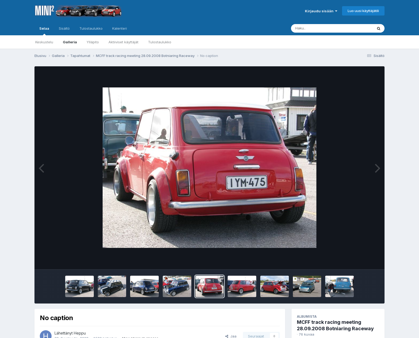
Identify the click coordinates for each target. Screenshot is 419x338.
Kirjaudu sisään (321, 11)
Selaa (44, 30)
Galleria (70, 42)
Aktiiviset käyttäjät (123, 42)
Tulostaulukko (159, 42)
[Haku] (322, 28)
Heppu (80, 333)
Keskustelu (44, 42)
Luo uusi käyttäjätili (363, 11)
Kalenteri (119, 28)
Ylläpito (93, 42)
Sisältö (64, 28)
